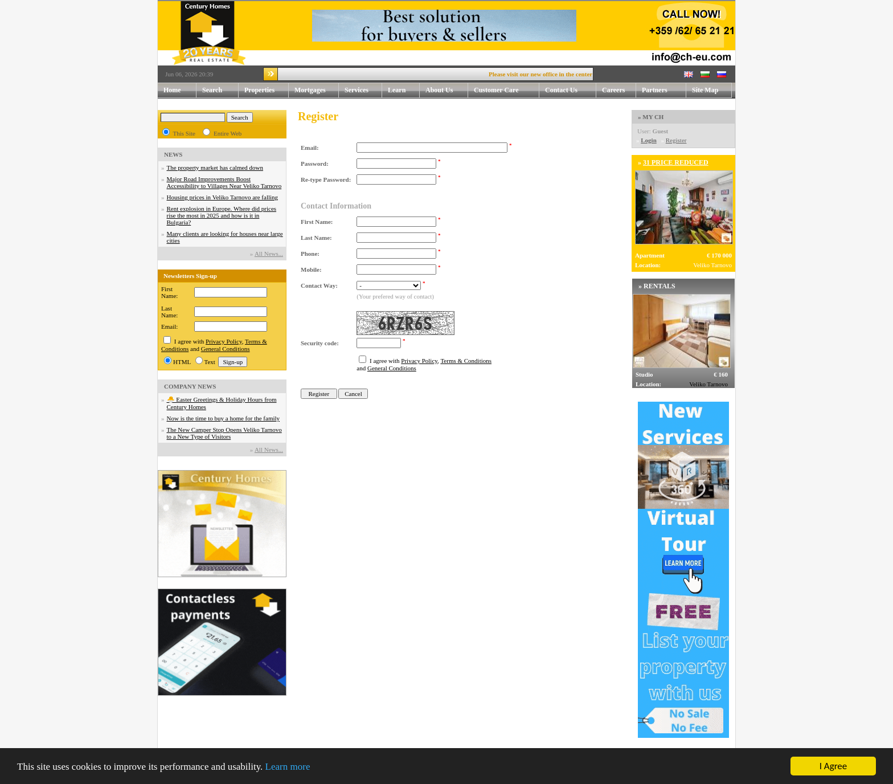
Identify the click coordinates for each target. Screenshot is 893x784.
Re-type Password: (326, 179)
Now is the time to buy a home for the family (223, 418)
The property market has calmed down (215, 167)
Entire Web (227, 133)
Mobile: (311, 269)
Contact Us (570, 90)
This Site (184, 133)
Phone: (310, 253)
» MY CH (650, 116)
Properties (266, 90)
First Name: (169, 292)
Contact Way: (319, 285)
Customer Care (496, 90)
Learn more (287, 767)
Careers (613, 90)
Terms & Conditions (465, 360)
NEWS (173, 154)
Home (172, 90)
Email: (169, 326)
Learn (404, 90)
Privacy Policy (224, 341)
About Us (446, 90)
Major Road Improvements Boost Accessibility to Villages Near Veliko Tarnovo (224, 182)
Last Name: (169, 311)
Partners (654, 90)
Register (676, 140)
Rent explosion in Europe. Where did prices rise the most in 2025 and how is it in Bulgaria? (222, 215)
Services (363, 90)
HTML (182, 361)
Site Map (705, 90)
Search (212, 90)
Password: (315, 163)
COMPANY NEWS (190, 386)
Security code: (320, 343)
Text (209, 361)
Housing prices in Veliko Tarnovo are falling (222, 197)
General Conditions (225, 348)
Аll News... (269, 253)
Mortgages (310, 90)
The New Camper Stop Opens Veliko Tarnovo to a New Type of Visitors (224, 433)
